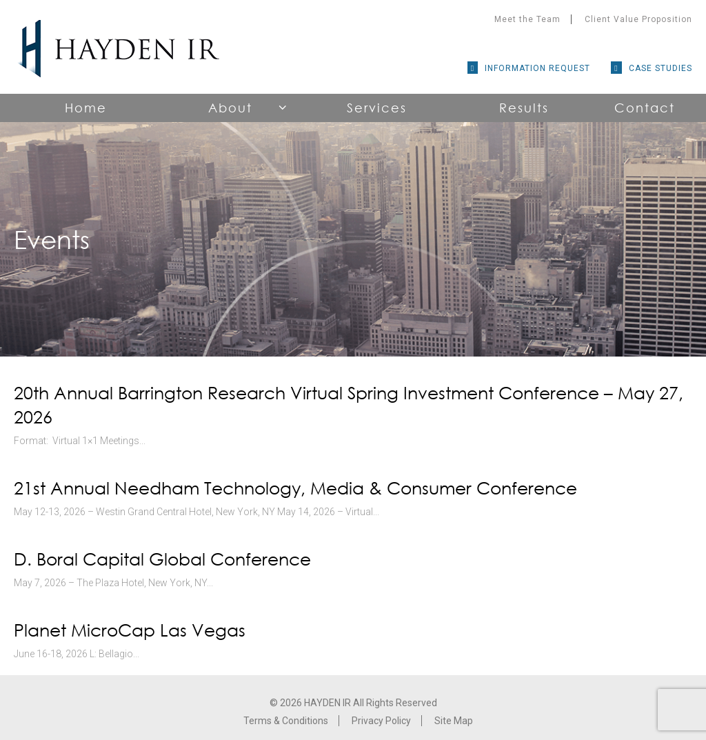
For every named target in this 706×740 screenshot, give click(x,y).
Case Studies (660, 68)
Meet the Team (527, 19)
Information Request (537, 68)
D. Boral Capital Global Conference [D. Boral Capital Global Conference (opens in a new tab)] (162, 559)
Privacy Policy (381, 720)
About (230, 107)
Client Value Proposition (638, 19)
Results (524, 107)
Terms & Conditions (285, 720)
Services (377, 107)
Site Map (453, 720)
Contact (644, 107)
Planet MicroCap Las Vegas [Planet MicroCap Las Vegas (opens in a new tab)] (129, 630)
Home (86, 107)
